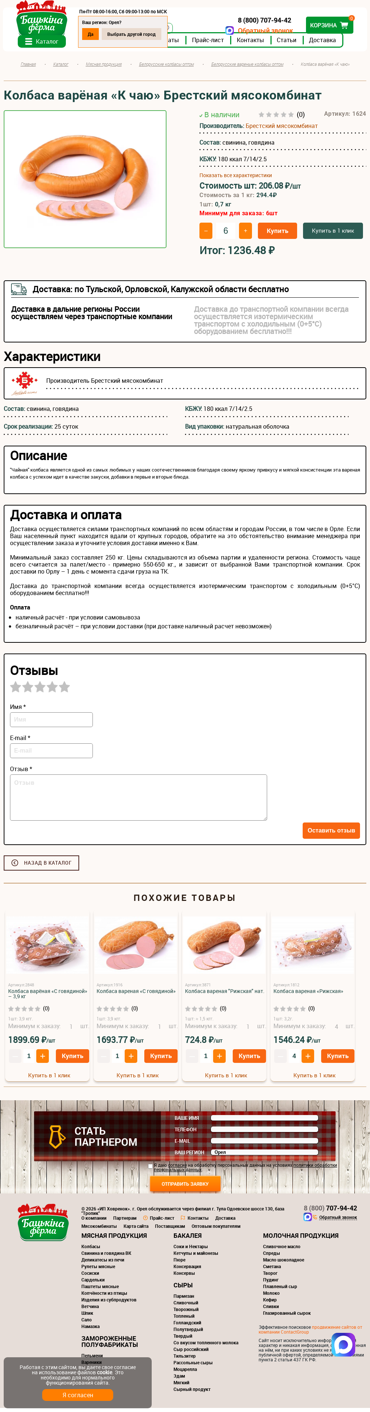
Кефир (270, 1304)
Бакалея (188, 1239)
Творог (270, 1277)
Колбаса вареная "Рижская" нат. (225, 995)
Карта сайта (136, 1230)
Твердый (183, 1340)
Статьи (287, 44)
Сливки (271, 1310)
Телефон (185, 1133)
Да (91, 34)
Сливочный (186, 1307)
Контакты (251, 44)
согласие (177, 1169)
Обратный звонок (264, 30)
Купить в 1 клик (333, 234)
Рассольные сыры (193, 1366)
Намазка (90, 1330)
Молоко (271, 1297)
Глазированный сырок (287, 1317)
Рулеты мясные (98, 1270)
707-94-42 (330, 1212)
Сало (86, 1324)
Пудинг (271, 1284)
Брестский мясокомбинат (282, 130)
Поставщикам (170, 1230)
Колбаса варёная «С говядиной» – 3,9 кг (47, 998)
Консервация (187, 1270)
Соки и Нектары (191, 1250)
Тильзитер (185, 1360)
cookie (104, 1372)
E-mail (182, 1145)
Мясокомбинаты (99, 1230)
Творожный (186, 1313)
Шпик (87, 1317)
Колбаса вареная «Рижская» (308, 995)
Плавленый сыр (280, 1290)
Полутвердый (188, 1333)
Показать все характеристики (235, 179)
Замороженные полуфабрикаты (109, 1345)
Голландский (187, 1327)
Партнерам (125, 1222)
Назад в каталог (48, 867)
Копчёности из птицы (104, 1297)
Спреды (271, 1257)
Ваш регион (189, 1156)
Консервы (184, 1277)
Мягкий (181, 1386)
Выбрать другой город (132, 34)
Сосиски (90, 1277)
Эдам (179, 1380)
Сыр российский (191, 1353)
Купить (277, 234)
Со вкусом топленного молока (206, 1346)
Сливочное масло (281, 1250)
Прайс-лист (209, 44)
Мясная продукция (114, 1239)
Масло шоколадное (283, 1264)
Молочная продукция (301, 1239)
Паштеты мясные (100, 1290)
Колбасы (90, 1250)
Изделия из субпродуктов (109, 1304)
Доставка (323, 44)
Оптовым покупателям (216, 1230)
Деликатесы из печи (102, 1264)
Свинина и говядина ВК (106, 1257)
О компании (94, 1222)
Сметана (272, 1270)
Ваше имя (187, 1122)
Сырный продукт (192, 1393)
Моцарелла (185, 1373)
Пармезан (184, 1300)
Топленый (184, 1320)
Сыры (183, 1289)
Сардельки (93, 1284)
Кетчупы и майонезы (196, 1257)
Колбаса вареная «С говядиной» (136, 995)
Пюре (179, 1264)
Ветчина (90, 1310)
